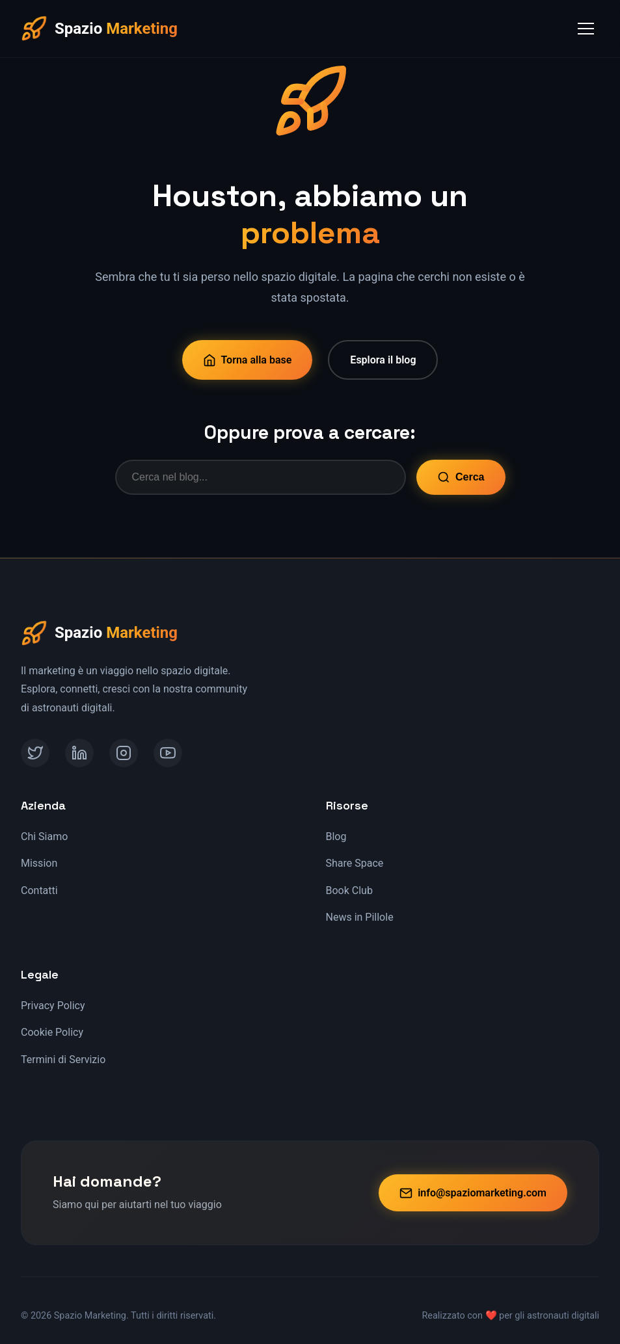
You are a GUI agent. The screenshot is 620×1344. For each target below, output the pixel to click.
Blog (336, 836)
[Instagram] (123, 753)
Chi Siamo (44, 836)
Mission (39, 863)
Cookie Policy (52, 1032)
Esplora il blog (383, 360)
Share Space (355, 863)
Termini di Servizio (63, 1059)
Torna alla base (247, 360)
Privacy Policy (53, 1005)
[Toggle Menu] (586, 29)
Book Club (349, 890)
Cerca (460, 477)
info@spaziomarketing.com (472, 1193)
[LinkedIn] (79, 753)
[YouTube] (168, 753)
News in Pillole (360, 917)
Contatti (39, 890)
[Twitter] (35, 753)
